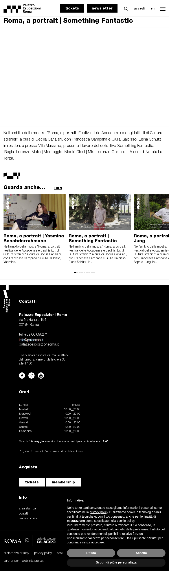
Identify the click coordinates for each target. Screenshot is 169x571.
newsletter (102, 8)
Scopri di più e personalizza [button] (116, 562)
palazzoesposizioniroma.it (39, 344)
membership (63, 482)
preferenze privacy (16, 553)
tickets (72, 8)
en (152, 8)
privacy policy (43, 553)
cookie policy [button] (125, 520)
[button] (125, 8)
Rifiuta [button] (91, 553)
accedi (139, 8)
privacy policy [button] (99, 512)
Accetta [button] (141, 553)
